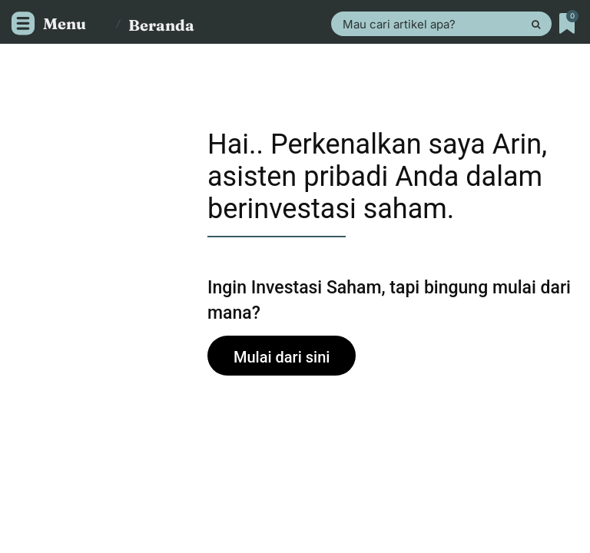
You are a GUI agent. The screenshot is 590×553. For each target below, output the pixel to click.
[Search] (536, 24)
